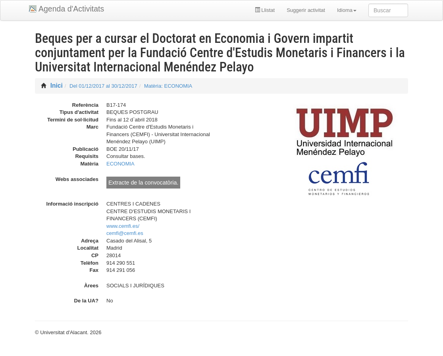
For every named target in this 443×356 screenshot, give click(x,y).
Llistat (265, 10)
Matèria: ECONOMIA (168, 86)
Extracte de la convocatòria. (143, 182)
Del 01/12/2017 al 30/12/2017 (103, 86)
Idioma (346, 10)
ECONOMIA (120, 164)
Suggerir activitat (306, 10)
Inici (56, 85)
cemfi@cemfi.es (124, 233)
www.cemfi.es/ (122, 226)
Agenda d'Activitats (71, 8)
